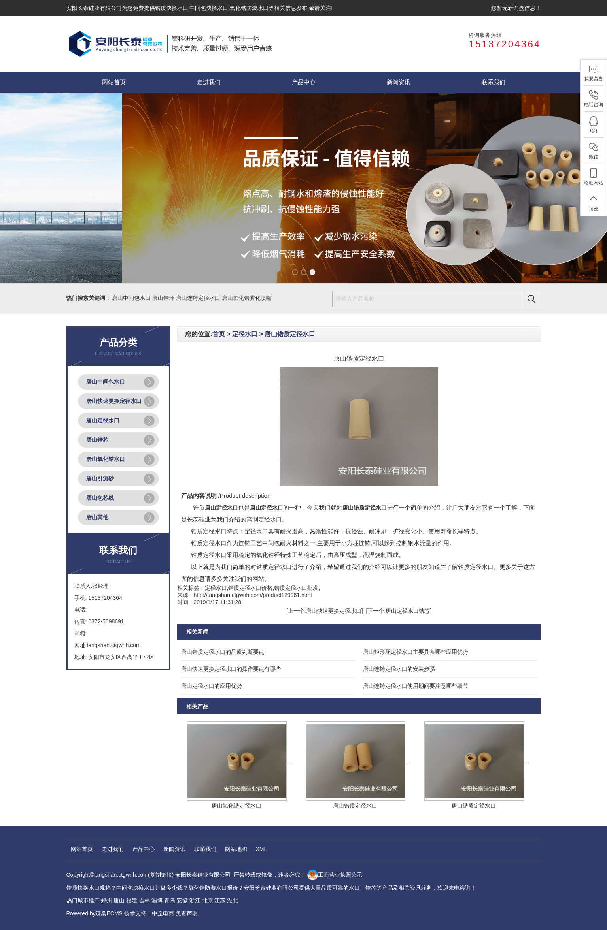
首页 (218, 334)
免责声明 (187, 913)
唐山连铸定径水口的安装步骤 (399, 669)
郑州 (106, 900)
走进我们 (209, 82)
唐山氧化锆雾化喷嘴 (247, 298)
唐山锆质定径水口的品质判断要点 (222, 652)
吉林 (144, 900)
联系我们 (493, 82)
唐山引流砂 (100, 478)
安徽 (182, 900)
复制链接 (161, 875)
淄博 (157, 900)
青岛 (169, 900)
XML (261, 849)
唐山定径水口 (102, 420)
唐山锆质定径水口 (290, 334)
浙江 (194, 900)
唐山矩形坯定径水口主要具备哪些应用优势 (415, 652)
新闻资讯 (398, 82)
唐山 (119, 900)
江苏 (219, 900)
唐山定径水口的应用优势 (211, 686)
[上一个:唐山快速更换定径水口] (324, 611)
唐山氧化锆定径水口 (236, 805)
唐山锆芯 (97, 440)
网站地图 (236, 849)
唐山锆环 (163, 298)
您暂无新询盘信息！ (516, 8)
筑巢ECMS (108, 913)
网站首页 (114, 82)
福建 (131, 900)
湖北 (232, 900)
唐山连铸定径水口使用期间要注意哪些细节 (415, 686)
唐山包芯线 (100, 498)
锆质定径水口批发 (296, 588)
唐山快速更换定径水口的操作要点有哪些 (231, 669)
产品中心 (304, 82)
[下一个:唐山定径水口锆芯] (398, 611)
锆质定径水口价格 (250, 588)
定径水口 (244, 334)
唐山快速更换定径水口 (114, 401)
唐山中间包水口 (131, 298)
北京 (207, 900)
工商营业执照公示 (334, 875)
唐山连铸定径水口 (198, 298)
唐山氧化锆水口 (105, 459)
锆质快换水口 (171, 8)
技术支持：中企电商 (149, 913)
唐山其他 (97, 517)
